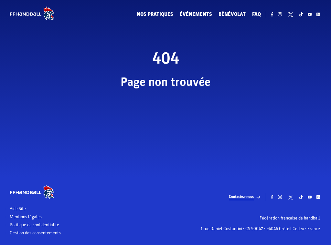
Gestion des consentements (35, 233)
